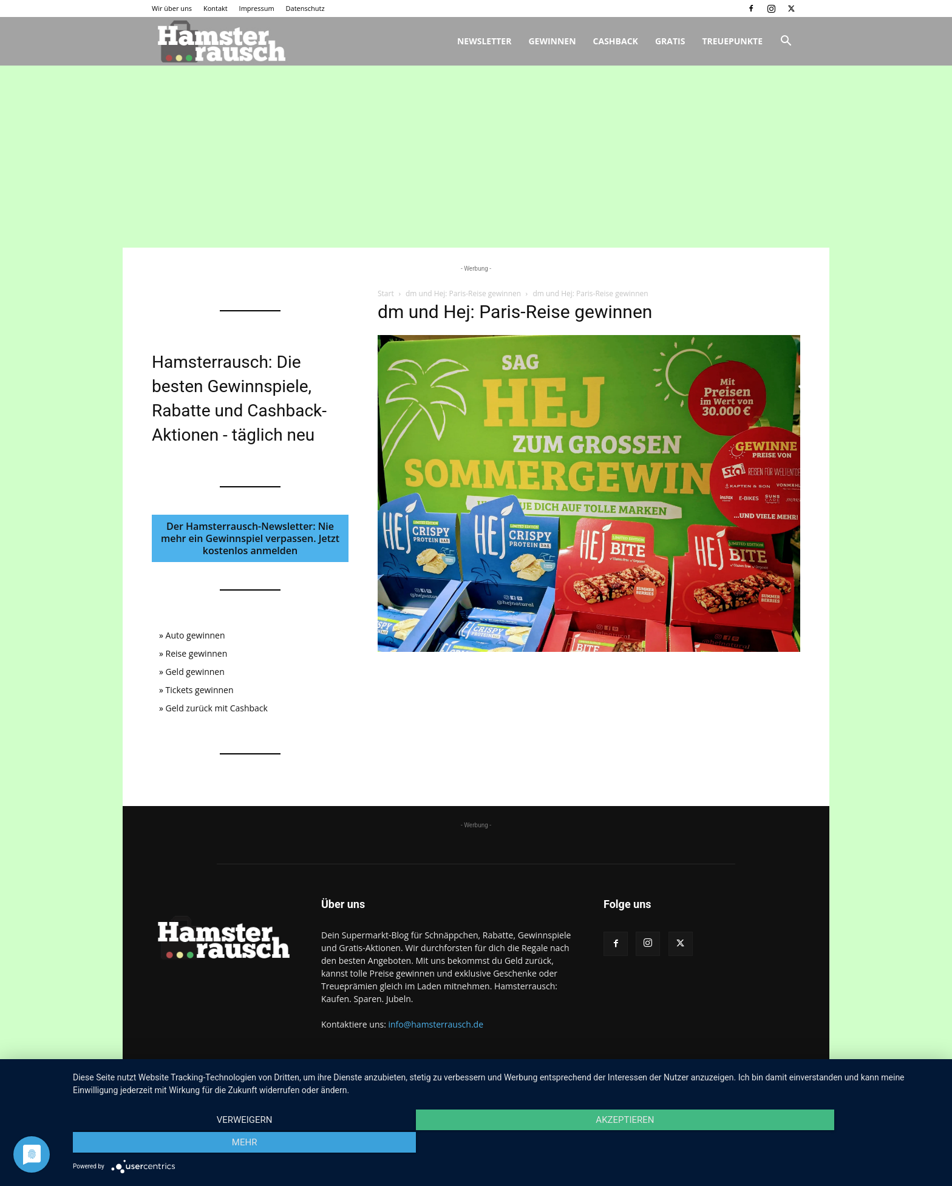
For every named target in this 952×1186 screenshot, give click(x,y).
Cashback (615, 41)
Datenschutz (305, 8)
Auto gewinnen (195, 635)
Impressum (256, 8)
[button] (785, 42)
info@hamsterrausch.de (435, 1024)
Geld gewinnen (195, 671)
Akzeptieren (506, 1144)
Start (386, 293)
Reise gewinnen (197, 653)
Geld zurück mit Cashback (217, 708)
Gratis (670, 41)
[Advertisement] (476, 157)
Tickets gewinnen (200, 690)
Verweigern (203, 1144)
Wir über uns (172, 8)
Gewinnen (552, 41)
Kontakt (215, 8)
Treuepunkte (732, 41)
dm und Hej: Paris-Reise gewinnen (463, 293)
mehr (810, 1144)
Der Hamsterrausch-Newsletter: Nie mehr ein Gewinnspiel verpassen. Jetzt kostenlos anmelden (250, 538)
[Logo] (220, 41)
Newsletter (484, 41)
